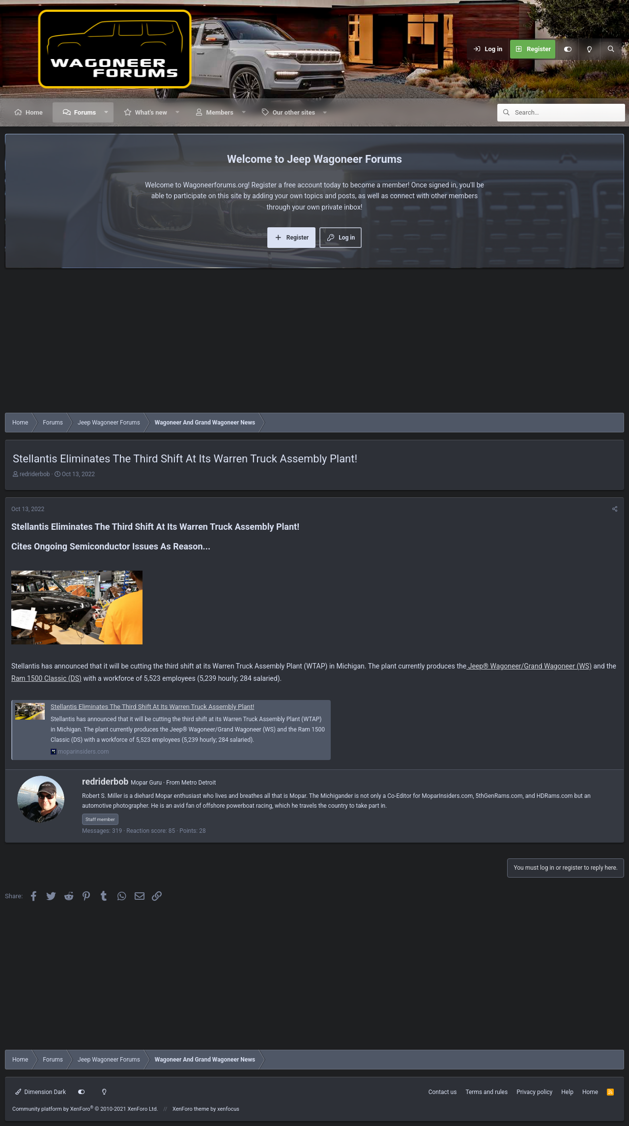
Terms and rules (486, 1092)
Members (219, 112)
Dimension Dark (40, 1092)
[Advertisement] (300, 343)
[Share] (615, 509)
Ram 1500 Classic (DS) (46, 678)
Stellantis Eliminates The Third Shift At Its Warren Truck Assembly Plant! (152, 706)
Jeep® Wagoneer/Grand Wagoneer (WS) (529, 666)
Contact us (443, 1092)
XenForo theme (190, 1109)
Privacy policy (534, 1092)
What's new (151, 112)
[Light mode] (589, 49)
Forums (85, 112)
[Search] (611, 49)
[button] (106, 112)
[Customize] (567, 49)
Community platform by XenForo (85, 1109)
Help (567, 1092)
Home (34, 112)
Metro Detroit (198, 782)
